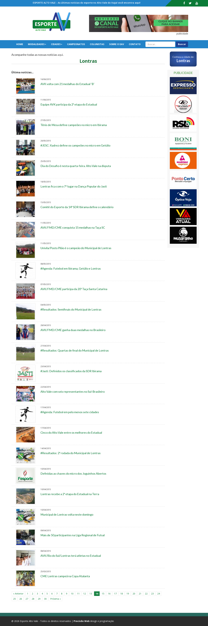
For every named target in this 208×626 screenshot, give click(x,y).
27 (27, 598)
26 (20, 598)
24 (158, 593)
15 (103, 593)
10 (72, 593)
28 (33, 598)
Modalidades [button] (37, 44)
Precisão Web (82, 621)
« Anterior (18, 593)
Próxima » (55, 598)
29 (39, 598)
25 (14, 598)
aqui (60, 54)
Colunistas (97, 44)
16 (109, 593)
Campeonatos (76, 44)
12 (84, 593)
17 (115, 593)
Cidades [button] (56, 44)
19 (127, 593)
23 (152, 593)
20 (134, 593)
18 (121, 593)
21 (140, 593)
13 (90, 593)
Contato (135, 44)
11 (78, 593)
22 (146, 593)
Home (19, 44)
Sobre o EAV (116, 44)
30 (45, 598)
